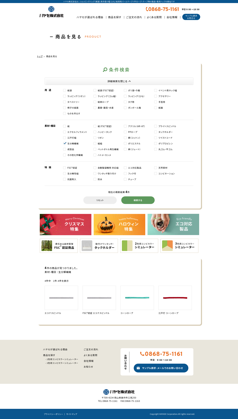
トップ (40, 56)
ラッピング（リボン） (76, 96)
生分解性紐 (73, 173)
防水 (100, 179)
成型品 (70, 149)
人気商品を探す (226, 380)
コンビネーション (166, 173)
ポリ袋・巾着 (134, 90)
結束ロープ (103, 101)
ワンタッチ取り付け (107, 173)
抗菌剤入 (71, 179)
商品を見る (51, 56)
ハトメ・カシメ (104, 154)
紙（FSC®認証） (105, 126)
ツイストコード (165, 137)
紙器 (160, 107)
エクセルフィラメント (77, 131)
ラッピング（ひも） (136, 96)
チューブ (132, 179)
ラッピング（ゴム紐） (107, 96)
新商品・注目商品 (226, 399)
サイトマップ (71, 414)
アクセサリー (164, 96)
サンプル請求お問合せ (191, 17)
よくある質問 (154, 17)
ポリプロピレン (165, 143)
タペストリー (73, 101)
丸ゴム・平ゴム (165, 149)
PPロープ (132, 131)
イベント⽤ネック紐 (167, 90)
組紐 (100, 143)
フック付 (132, 173)
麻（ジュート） (134, 149)
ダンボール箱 (134, 107)
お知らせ (88, 366)
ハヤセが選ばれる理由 (90, 17)
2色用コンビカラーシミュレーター (62, 359)
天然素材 (162, 167)
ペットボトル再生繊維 (108, 149)
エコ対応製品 (134, 167)
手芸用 (161, 101)
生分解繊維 (73, 143)
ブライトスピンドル (167, 126)
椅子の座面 (73, 107)
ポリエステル (134, 143)
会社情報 (172, 17)
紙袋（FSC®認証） (106, 90)
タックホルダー (165, 131)
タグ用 (131, 101)
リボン (101, 137)
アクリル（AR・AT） (136, 126)
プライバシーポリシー (53, 414)
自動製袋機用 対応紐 (108, 167)
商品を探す (114, 17)
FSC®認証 (72, 167)
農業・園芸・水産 (106, 107)
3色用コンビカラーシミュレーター (62, 363)
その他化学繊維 (75, 154)
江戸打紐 (71, 137)
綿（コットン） (134, 137)
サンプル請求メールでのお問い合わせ (162, 368)
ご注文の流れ (134, 17)
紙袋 (69, 90)
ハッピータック (105, 131)
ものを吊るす (73, 113)
